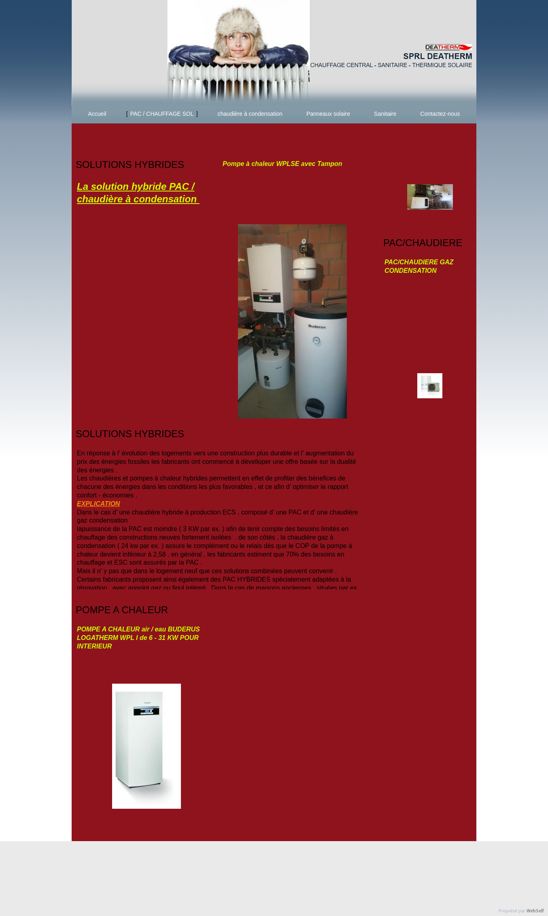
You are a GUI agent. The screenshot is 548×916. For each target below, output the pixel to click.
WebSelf (535, 911)
